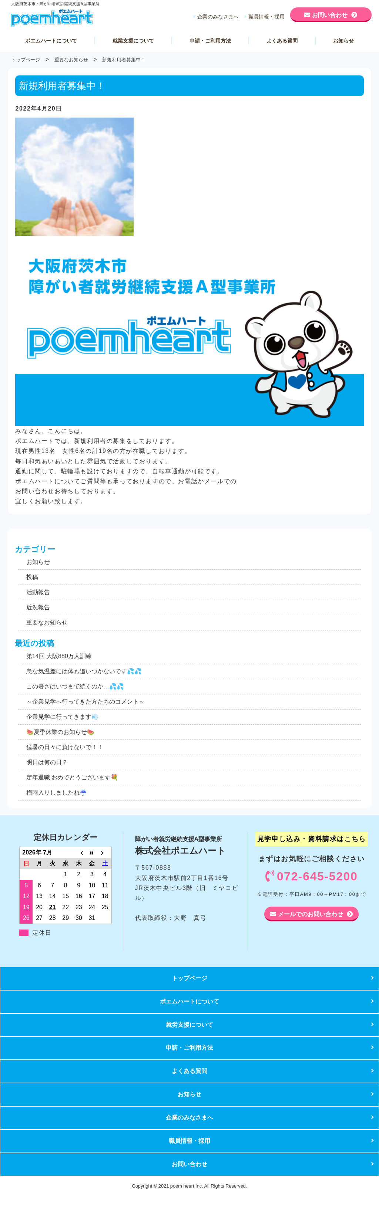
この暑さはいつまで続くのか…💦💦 (75, 686)
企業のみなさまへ (218, 17)
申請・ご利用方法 (210, 41)
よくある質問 (282, 41)
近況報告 (38, 607)
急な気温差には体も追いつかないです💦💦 (84, 671)
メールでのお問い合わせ (310, 914)
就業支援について (133, 41)
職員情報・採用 (266, 17)
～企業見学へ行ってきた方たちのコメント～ (85, 701)
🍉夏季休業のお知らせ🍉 (60, 732)
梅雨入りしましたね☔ (56, 792)
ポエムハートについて (51, 41)
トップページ (189, 978)
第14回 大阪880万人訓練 (59, 656)
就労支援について (189, 1025)
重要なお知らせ (47, 622)
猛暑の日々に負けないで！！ (64, 747)
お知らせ (343, 41)
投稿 (32, 577)
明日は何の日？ (47, 762)
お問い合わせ (330, 15)
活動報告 (38, 592)
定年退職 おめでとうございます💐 (72, 777)
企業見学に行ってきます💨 (62, 717)
